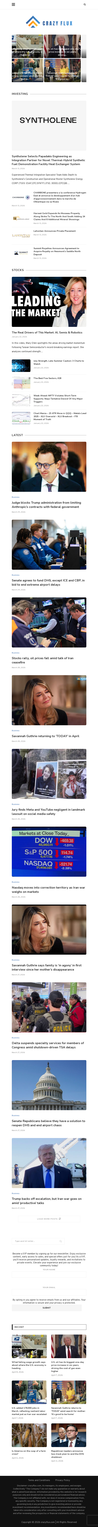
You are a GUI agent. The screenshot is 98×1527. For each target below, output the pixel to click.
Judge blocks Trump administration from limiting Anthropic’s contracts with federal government (46, 505)
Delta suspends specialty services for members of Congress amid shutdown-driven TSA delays (48, 1045)
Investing (20, 94)
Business (15, 497)
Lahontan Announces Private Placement (55, 231)
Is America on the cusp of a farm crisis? (29, 1453)
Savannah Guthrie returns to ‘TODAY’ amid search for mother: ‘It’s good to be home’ (68, 1411)
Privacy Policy (62, 1480)
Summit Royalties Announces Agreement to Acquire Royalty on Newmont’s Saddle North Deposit (57, 251)
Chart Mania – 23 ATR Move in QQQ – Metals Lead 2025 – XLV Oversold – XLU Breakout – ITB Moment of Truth (60, 416)
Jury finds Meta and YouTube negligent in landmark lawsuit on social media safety (48, 812)
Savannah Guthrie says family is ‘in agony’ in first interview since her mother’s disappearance (47, 967)
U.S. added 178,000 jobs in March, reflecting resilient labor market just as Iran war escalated (29, 1411)
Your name (49, 1273)
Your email (49, 1291)
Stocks (18, 270)
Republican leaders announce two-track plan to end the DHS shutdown (67, 1454)
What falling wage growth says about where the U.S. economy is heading (30, 51)
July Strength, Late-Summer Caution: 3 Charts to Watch (59, 362)
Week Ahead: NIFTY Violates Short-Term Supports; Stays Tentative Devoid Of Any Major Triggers (58, 398)
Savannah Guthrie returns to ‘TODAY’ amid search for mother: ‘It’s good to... (68, 76)
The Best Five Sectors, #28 (47, 378)
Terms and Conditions (39, 1480)
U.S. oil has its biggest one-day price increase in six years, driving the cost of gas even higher (67, 1367)
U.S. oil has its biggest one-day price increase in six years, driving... (67, 51)
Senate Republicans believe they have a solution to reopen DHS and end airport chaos (48, 1123)
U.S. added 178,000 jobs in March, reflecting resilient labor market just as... (30, 76)
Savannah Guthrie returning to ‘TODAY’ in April (45, 736)
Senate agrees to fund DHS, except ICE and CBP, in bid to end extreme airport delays (48, 582)
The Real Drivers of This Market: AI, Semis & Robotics (47, 332)
